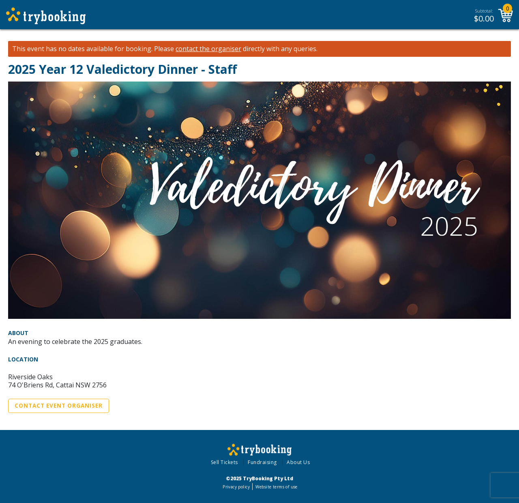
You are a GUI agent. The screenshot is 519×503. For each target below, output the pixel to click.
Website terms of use (276, 487)
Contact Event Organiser (59, 405)
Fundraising (262, 462)
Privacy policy (236, 487)
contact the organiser (208, 49)
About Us (298, 462)
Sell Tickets (224, 462)
